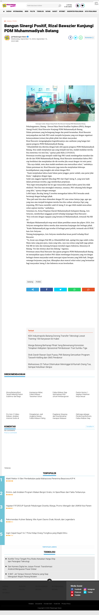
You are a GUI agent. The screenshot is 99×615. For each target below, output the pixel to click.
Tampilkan (90, 426)
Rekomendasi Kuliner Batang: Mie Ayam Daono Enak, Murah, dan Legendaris (50, 524)
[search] (44, 5)
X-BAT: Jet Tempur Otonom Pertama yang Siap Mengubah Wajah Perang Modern (28, 579)
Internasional (23, 11)
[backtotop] (49, 585)
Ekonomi (22, 591)
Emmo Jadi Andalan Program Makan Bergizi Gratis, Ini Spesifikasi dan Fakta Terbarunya (51, 495)
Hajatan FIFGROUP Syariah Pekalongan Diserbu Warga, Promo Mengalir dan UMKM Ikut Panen (49, 510)
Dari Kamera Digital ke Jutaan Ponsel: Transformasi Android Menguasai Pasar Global (30, 572)
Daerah (11, 11)
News (33, 11)
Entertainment (41, 591)
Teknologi (51, 11)
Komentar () (89, 37)
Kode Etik (57, 608)
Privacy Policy (68, 608)
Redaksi (29, 608)
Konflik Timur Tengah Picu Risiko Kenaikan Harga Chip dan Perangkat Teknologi (31, 564)
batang (61, 11)
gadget (69, 11)
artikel (38, 594)
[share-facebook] (70, 38)
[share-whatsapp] (81, 38)
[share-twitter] (75, 38)
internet (78, 11)
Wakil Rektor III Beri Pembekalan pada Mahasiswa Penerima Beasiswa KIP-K (48, 480)
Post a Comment (10, 433)
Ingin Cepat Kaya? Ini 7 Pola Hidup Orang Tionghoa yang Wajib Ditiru (49, 539)
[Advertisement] (14, 80)
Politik (41, 11)
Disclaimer (37, 608)
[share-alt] (32, 289)
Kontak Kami (48, 608)
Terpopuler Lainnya (49, 551)
